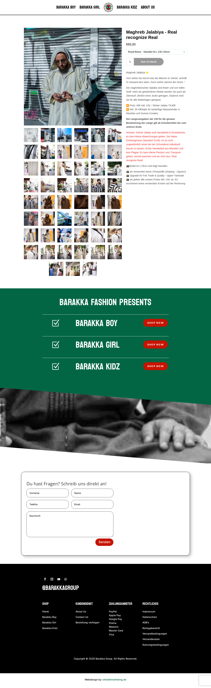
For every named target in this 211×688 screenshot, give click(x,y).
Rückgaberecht (151, 629)
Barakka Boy (66, 7)
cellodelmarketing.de (114, 680)
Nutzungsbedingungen (155, 645)
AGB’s (145, 623)
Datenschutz (149, 618)
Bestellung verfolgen (87, 623)
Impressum (148, 612)
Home (45, 612)
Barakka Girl (90, 7)
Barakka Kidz (127, 7)
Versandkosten (151, 640)
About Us (81, 612)
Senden (103, 543)
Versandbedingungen (154, 634)
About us (148, 7)
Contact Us (82, 618)
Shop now (155, 322)
